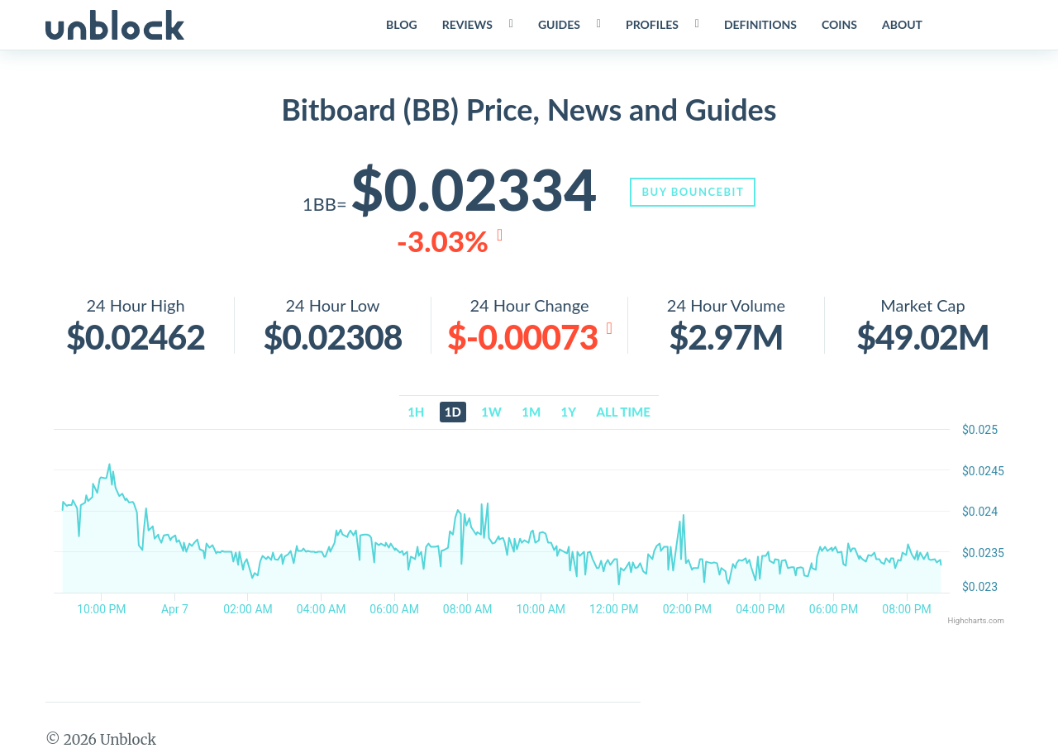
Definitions (759, 24)
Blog (401, 24)
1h (415, 411)
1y (569, 411)
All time (624, 411)
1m (531, 411)
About (901, 24)
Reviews (466, 24)
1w (491, 411)
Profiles (651, 24)
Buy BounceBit (694, 191)
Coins (838, 24)
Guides (558, 24)
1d (453, 411)
